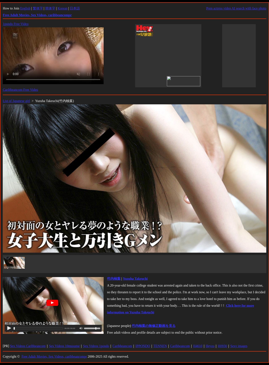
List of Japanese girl (16, 101)
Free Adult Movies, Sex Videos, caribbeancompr (54, 356)
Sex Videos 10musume (64, 346)
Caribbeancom (122, 346)
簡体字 (50, 8)
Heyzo (210, 346)
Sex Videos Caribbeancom (27, 346)
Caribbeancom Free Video (20, 90)
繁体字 (38, 8)
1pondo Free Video (15, 24)
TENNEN (160, 346)
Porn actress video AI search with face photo (236, 8)
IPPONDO (142, 346)
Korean (62, 8)
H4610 (197, 346)
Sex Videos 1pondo (96, 346)
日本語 (75, 8)
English (25, 8)
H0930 (222, 346)
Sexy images (238, 346)
